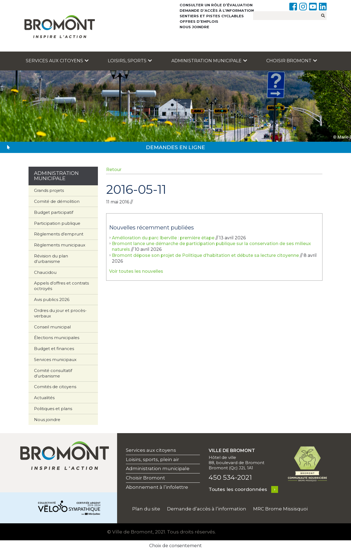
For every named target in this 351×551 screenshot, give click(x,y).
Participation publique (57, 223)
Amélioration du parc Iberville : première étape (163, 237)
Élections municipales (56, 337)
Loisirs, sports (130, 60)
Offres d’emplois (199, 21)
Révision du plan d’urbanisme (51, 258)
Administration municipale (209, 60)
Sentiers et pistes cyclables (212, 16)
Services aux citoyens (57, 60)
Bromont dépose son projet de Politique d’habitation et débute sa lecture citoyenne (205, 255)
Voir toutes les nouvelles (136, 271)
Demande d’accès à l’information (217, 10)
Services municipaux (55, 359)
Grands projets (49, 190)
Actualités (44, 397)
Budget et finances (54, 348)
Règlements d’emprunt (58, 234)
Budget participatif (53, 212)
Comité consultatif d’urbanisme (53, 373)
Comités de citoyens (55, 386)
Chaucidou (45, 272)
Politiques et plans (53, 408)
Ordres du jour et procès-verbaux (60, 313)
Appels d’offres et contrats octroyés (61, 285)
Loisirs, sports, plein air (152, 459)
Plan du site (146, 509)
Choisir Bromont (291, 60)
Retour (113, 169)
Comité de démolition (57, 201)
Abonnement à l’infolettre (157, 487)
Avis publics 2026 (51, 299)
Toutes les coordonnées (238, 489)
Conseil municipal (52, 327)
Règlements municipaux (59, 245)
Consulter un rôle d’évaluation (216, 5)
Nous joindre (194, 27)
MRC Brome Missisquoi (280, 509)
